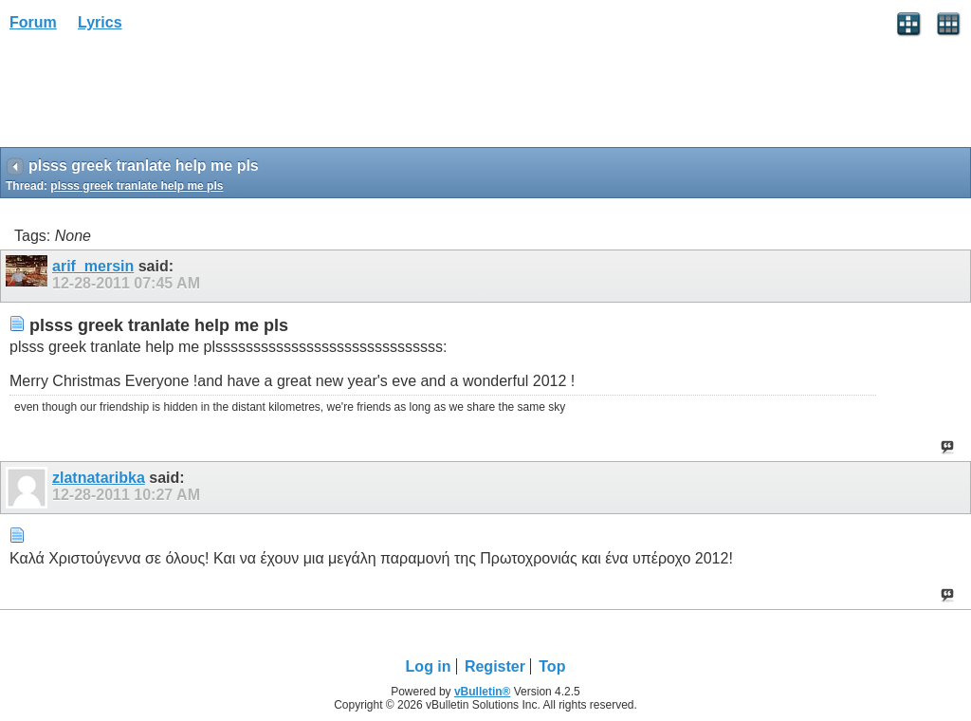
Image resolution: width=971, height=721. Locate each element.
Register (495, 666)
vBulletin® (482, 691)
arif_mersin (93, 266)
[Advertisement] (151, 95)
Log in (428, 666)
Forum (33, 22)
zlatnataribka (98, 478)
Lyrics (100, 22)
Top (552, 666)
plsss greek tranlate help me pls (136, 186)
